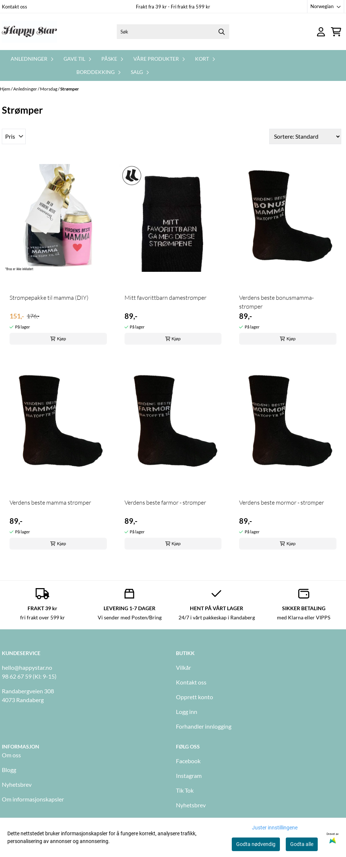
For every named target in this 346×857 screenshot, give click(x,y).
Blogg (9, 769)
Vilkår (183, 667)
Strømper (69, 89)
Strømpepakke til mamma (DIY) (49, 297)
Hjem (5, 89)
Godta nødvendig (255, 844)
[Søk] (173, 31)
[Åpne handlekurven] (336, 31)
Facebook (188, 760)
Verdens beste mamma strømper (50, 502)
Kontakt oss (14, 7)
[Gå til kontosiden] (321, 31)
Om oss (11, 754)
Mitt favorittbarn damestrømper (165, 297)
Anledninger (25, 89)
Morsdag (49, 89)
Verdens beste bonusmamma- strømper (276, 302)
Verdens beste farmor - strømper (165, 502)
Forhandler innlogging (203, 726)
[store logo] (29, 32)
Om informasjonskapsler (33, 799)
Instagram (189, 775)
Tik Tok (185, 790)
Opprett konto (194, 696)
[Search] (222, 31)
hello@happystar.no (27, 667)
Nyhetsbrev (17, 784)
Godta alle (301, 844)
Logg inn (186, 711)
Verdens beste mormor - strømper (281, 502)
